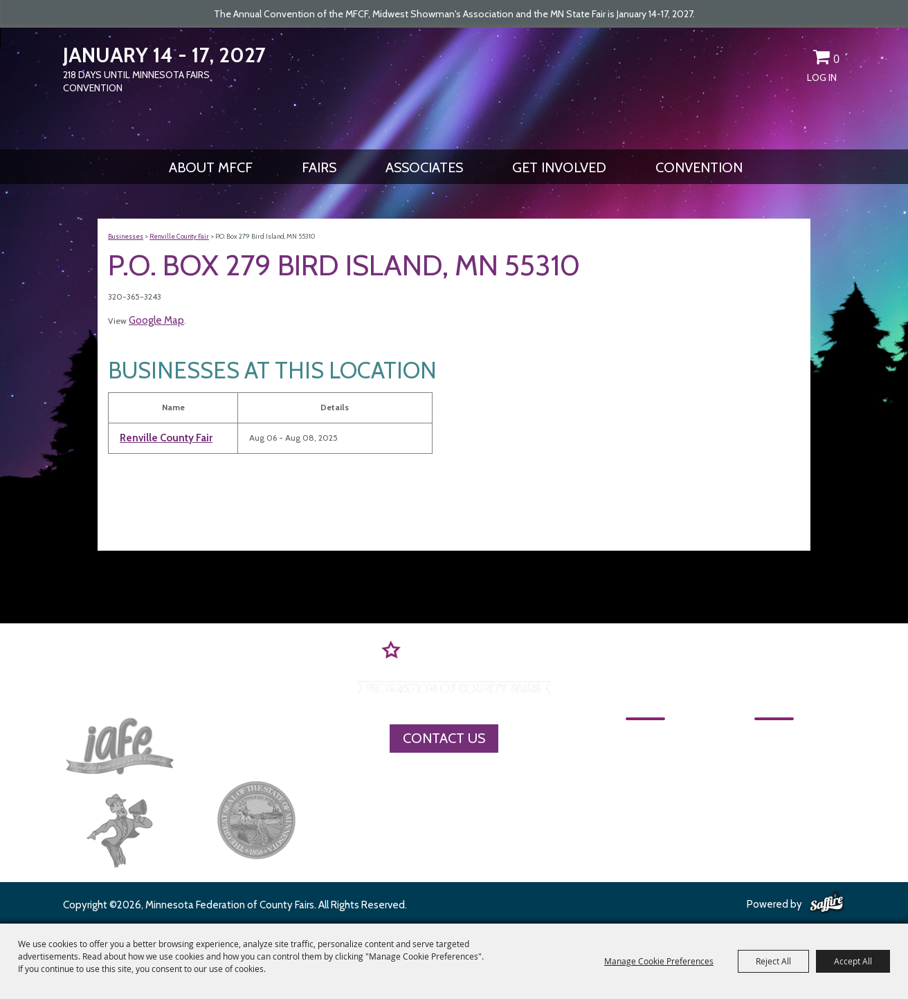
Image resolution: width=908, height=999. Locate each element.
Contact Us (444, 738)
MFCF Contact (765, 761)
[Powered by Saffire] (826, 903)
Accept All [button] (853, 960)
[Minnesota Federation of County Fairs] (454, 87)
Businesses (125, 236)
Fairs (319, 167)
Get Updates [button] (797, 59)
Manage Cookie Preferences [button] (659, 960)
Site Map (748, 786)
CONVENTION (699, 167)
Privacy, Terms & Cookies (795, 810)
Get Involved (559, 167)
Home (644, 737)
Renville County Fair (179, 236)
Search (773, 59)
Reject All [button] (773, 960)
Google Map (156, 320)
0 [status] (836, 58)
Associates (424, 167)
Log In (822, 77)
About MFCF (211, 167)
